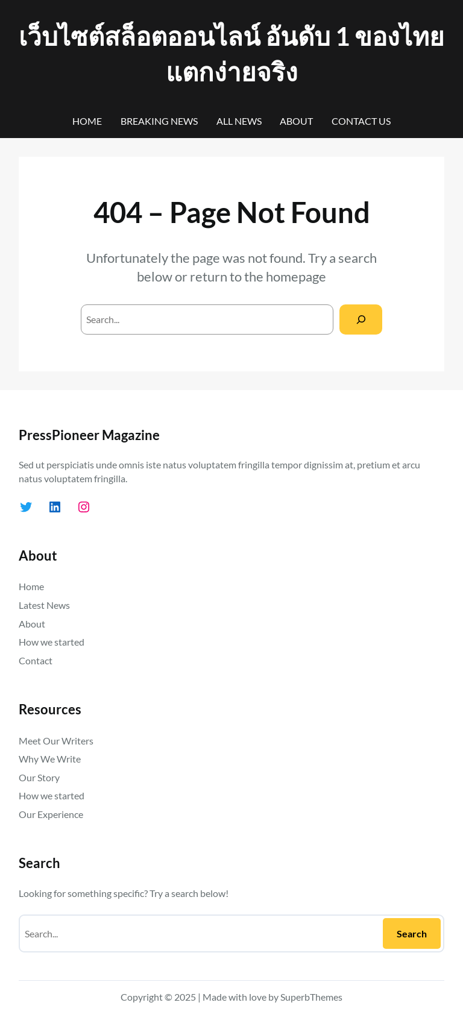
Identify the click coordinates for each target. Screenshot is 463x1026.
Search (412, 933)
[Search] (360, 319)
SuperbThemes (311, 996)
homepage (296, 276)
